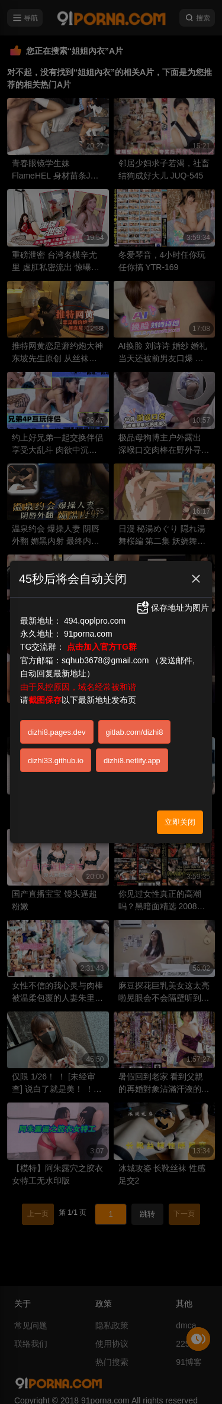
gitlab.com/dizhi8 (134, 732)
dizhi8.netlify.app (132, 760)
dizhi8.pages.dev (57, 732)
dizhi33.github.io (55, 760)
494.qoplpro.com (95, 620)
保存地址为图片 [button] (172, 608)
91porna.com (88, 633)
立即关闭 (180, 822)
